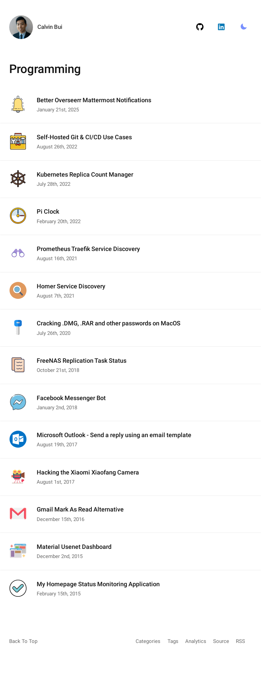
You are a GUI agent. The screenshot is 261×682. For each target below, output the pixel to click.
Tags (173, 641)
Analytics (195, 641)
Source (221, 641)
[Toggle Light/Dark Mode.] (243, 27)
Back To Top (23, 641)
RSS (240, 641)
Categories (148, 641)
